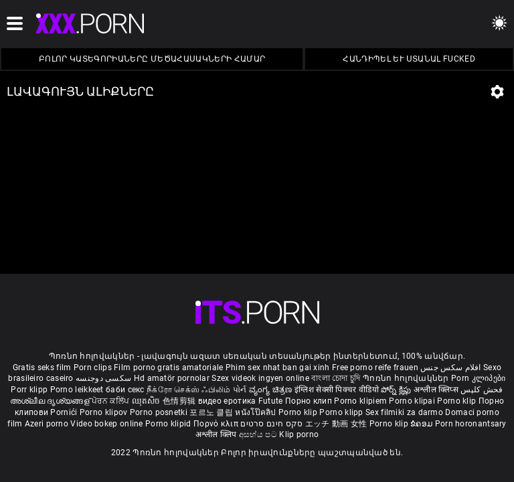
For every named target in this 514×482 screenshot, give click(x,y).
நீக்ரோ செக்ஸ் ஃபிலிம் (189, 389)
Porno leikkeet (78, 389)
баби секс (125, 389)
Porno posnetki (160, 412)
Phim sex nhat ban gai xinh (278, 367)
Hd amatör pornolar (171, 378)
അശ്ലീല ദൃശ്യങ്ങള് (51, 401)
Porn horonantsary (471, 423)
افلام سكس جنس (450, 367)
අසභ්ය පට (259, 434)
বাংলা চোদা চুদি (335, 378)
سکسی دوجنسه (103, 378)
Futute (270, 401)
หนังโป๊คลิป (256, 412)
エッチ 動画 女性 (336, 423)
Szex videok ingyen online (260, 378)
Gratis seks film (42, 367)
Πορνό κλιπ (216, 423)
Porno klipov (105, 412)
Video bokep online (106, 423)
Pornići (64, 412)
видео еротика (227, 401)
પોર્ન (240, 389)
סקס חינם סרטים (271, 423)
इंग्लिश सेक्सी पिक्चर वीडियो (336, 389)
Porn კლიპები (478, 378)
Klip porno (299, 434)
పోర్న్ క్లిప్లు (397, 389)
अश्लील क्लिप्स (437, 389)
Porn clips (94, 367)
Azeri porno (48, 423)
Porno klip (457, 401)
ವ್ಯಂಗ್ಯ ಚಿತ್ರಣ (271, 389)
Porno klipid (169, 423)
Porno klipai (413, 401)
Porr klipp (30, 389)
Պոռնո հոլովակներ (407, 378)
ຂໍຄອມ (422, 423)
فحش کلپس (481, 389)
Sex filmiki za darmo (404, 412)
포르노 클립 (212, 412)
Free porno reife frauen (375, 367)
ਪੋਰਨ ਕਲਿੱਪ (111, 401)
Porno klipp (342, 412)
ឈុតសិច (147, 401)
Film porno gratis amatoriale (168, 367)
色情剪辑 (180, 401)
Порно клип (309, 401)
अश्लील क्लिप (217, 434)
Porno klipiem (361, 401)
